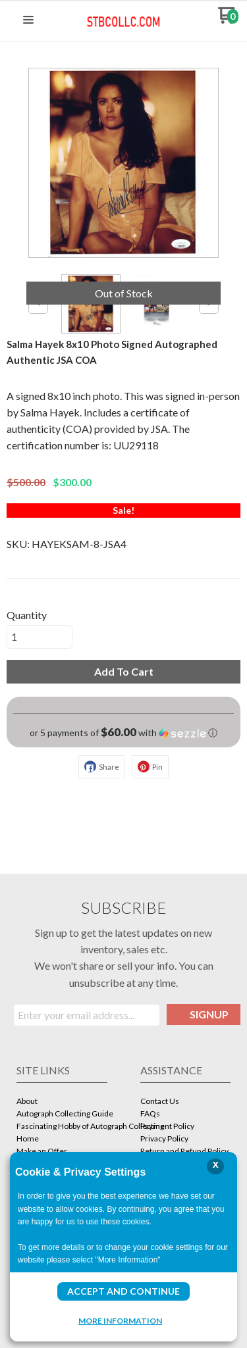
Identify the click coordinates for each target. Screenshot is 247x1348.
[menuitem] (61, 1102)
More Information (120, 1320)
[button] (28, 20)
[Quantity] (39, 637)
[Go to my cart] (228, 20)
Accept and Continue (123, 1291)
